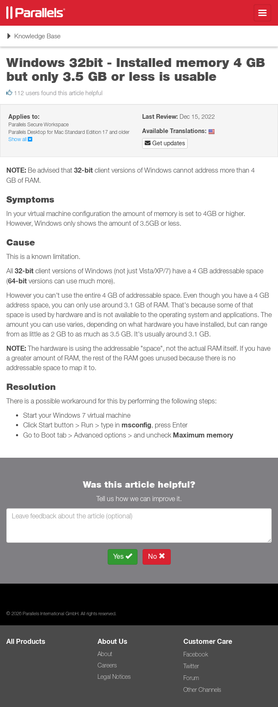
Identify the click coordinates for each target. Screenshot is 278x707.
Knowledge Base (33, 38)
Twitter (191, 666)
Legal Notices (114, 676)
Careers (107, 665)
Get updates (165, 143)
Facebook (195, 654)
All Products (25, 641)
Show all (20, 139)
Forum (191, 678)
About (105, 654)
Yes (122, 556)
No (156, 556)
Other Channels (202, 689)
